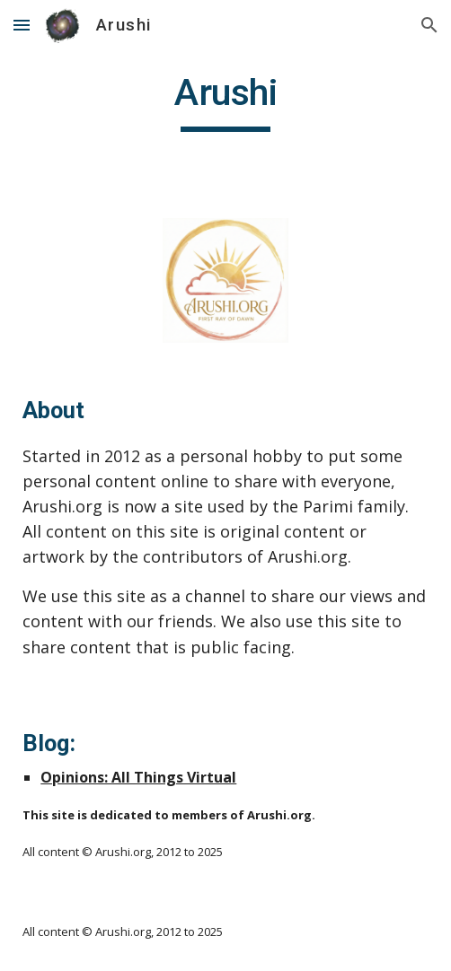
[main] (225, 100)
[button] (21, 24)
